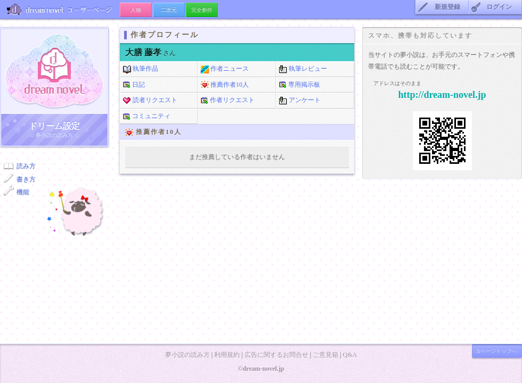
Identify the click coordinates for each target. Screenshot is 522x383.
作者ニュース (225, 69)
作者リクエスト (228, 100)
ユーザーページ (60, 9)
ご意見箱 (325, 355)
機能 (23, 192)
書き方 (26, 179)
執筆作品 (140, 69)
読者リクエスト (150, 100)
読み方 (26, 166)
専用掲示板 (299, 85)
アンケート (300, 100)
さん (150, 53)
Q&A (349, 355)
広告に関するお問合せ (276, 355)
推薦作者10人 (225, 85)
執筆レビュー (303, 69)
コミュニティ (146, 116)
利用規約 (227, 355)
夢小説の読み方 (187, 355)
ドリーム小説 (54, 70)
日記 (134, 85)
